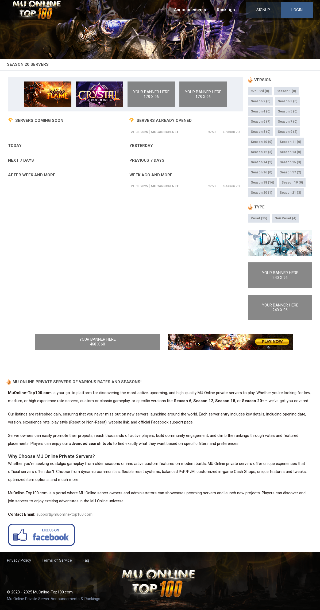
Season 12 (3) (261, 152)
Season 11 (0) (290, 142)
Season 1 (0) (286, 91)
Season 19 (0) (292, 182)
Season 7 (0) (287, 121)
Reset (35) (259, 218)
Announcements (190, 9)
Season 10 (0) (261, 142)
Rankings (226, 9)
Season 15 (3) (290, 162)
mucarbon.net (165, 132)
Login (297, 9)
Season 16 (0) (261, 172)
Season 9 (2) (287, 132)
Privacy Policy (19, 560)
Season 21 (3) (290, 193)
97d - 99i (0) (260, 91)
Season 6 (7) (260, 121)
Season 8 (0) (260, 132)
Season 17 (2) (290, 172)
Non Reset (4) (285, 218)
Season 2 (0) (260, 101)
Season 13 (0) (290, 152)
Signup (263, 9)
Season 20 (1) (261, 193)
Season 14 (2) (261, 162)
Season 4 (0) (260, 111)
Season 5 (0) (287, 111)
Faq (86, 560)
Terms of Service (57, 560)
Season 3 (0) (287, 101)
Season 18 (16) (262, 182)
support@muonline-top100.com (64, 514)
